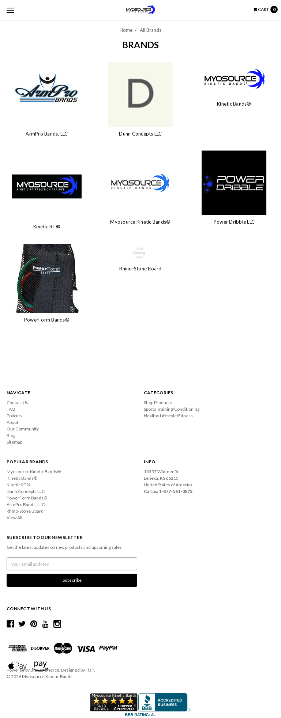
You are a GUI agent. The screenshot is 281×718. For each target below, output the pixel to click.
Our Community (23, 429)
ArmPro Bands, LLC (47, 134)
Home (126, 30)
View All (14, 517)
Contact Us (17, 402)
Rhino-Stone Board (140, 268)
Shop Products (158, 402)
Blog (11, 435)
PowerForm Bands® (47, 320)
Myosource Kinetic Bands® (140, 222)
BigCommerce (44, 670)
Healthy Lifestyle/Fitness (168, 415)
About (12, 422)
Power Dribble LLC (234, 222)
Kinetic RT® (46, 226)
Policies (14, 415)
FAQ (11, 409)
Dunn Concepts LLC (140, 134)
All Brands (150, 30)
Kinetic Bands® (234, 104)
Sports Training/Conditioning (171, 409)
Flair (90, 670)
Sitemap (14, 442)
